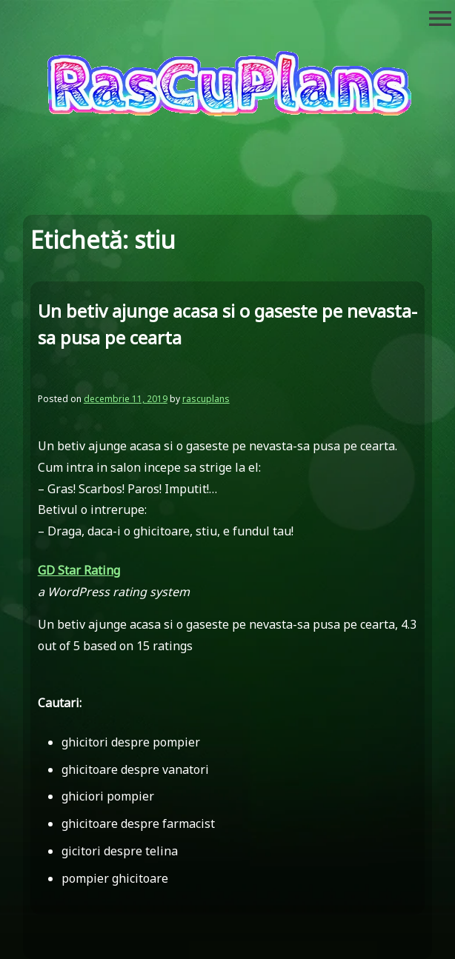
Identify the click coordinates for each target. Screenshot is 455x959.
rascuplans (206, 398)
